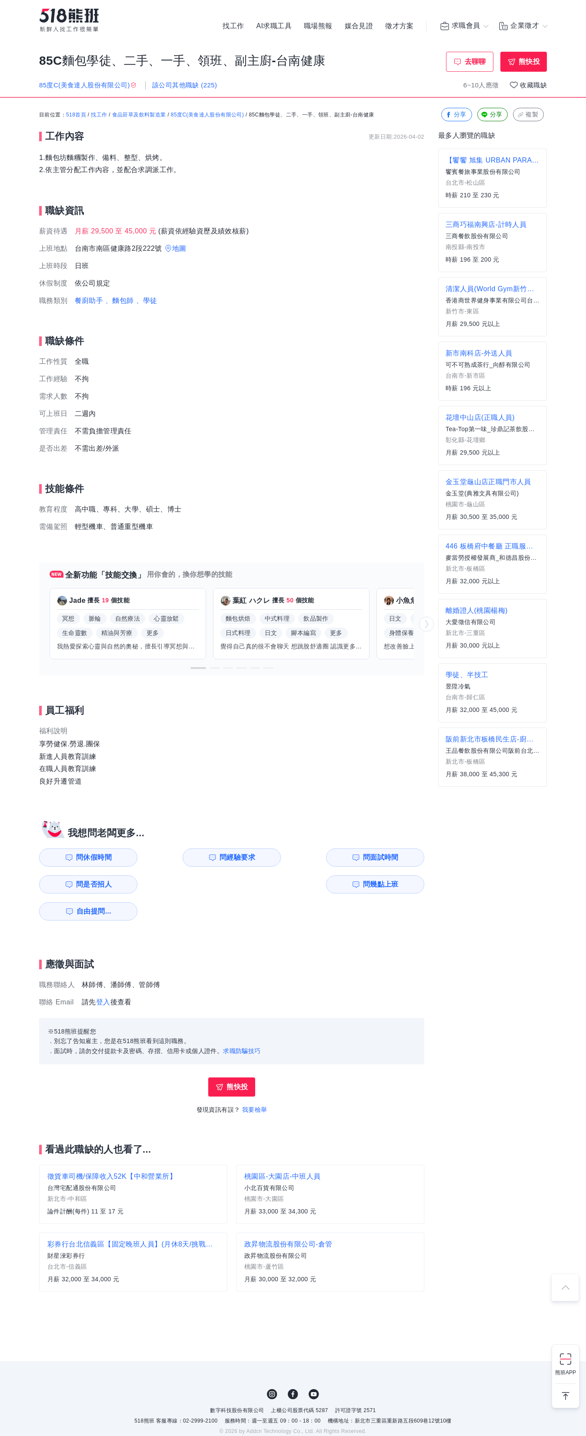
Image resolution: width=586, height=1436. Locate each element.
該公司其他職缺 (184, 85)
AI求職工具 (274, 26)
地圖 (179, 248)
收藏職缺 (533, 85)
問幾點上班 (89, 884)
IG (272, 1367)
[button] (198, 668)
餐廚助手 (89, 300)
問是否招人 (385, 857)
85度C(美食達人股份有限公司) (207, 115)
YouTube (314, 1367)
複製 (527, 115)
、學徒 (146, 300)
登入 (103, 975)
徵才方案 (399, 26)
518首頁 (76, 115)
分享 (455, 115)
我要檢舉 (254, 1082)
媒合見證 (359, 26)
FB (293, 1367)
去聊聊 (475, 61)
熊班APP (565, 1373)
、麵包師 (119, 300)
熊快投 (529, 61)
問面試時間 (287, 857)
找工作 (233, 26)
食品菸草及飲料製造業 (139, 115)
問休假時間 (89, 857)
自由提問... (189, 884)
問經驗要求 (188, 857)
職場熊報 (318, 26)
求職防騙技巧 (241, 1023)
